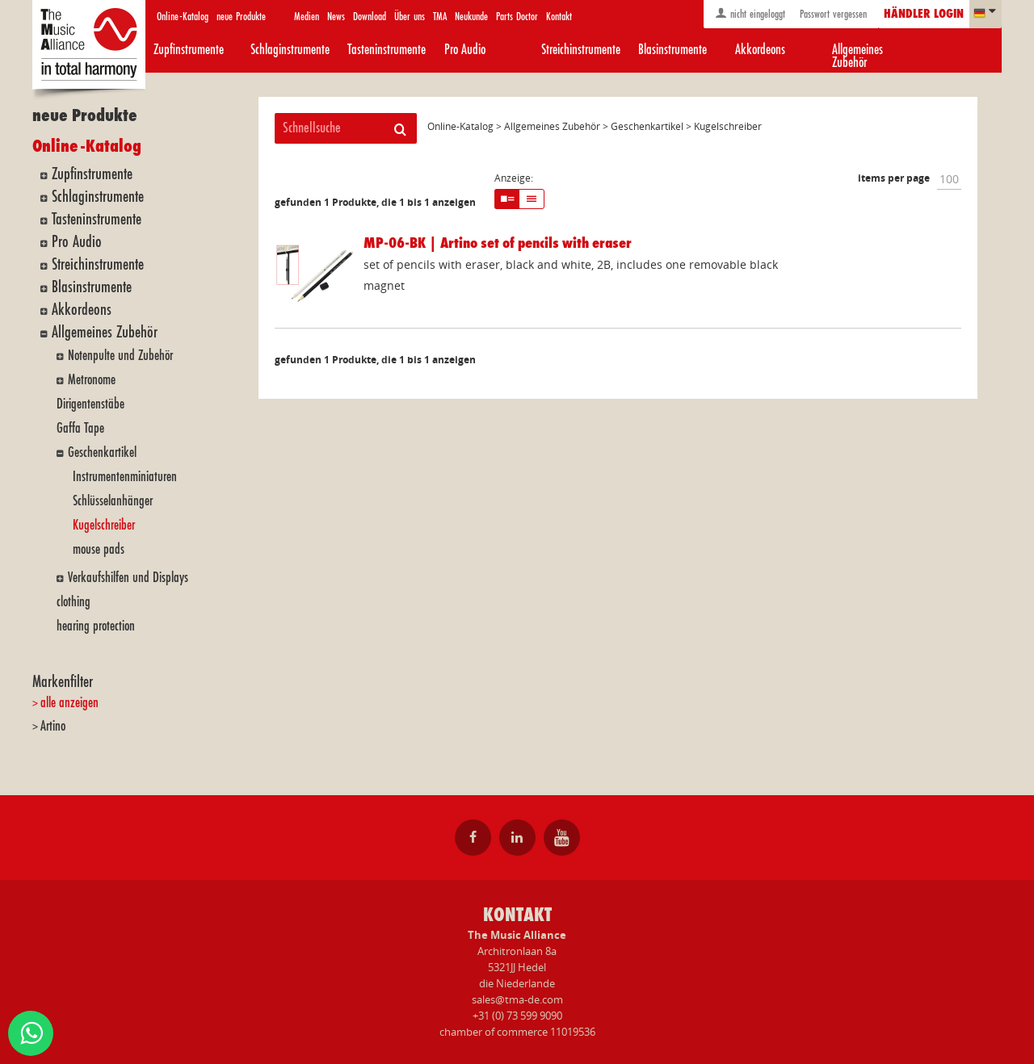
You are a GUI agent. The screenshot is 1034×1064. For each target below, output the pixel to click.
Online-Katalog (182, 16)
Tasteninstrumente (386, 49)
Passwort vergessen (832, 14)
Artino (52, 726)
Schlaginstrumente (290, 49)
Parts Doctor (517, 16)
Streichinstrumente (580, 49)
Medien (306, 16)
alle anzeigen (69, 702)
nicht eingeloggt (750, 13)
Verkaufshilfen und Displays (128, 577)
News (336, 16)
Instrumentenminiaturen (125, 476)
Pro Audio (464, 49)
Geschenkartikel (102, 452)
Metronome (92, 379)
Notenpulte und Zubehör (120, 355)
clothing (73, 601)
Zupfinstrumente (188, 49)
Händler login (924, 14)
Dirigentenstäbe (90, 404)
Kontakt (559, 16)
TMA (440, 16)
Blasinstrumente (672, 49)
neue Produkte (241, 16)
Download (369, 16)
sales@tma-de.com (517, 999)
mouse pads (98, 549)
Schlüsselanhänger (113, 501)
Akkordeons (760, 49)
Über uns (409, 16)
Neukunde (471, 16)
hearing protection (96, 626)
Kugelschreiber (104, 525)
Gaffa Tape (80, 428)
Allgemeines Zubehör (857, 56)
